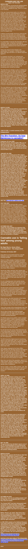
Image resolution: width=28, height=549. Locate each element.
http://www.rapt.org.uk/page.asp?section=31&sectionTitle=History (10, 535)
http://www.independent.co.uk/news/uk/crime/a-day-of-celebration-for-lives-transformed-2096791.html (14, 541)
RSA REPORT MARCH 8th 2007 (15, 200)
